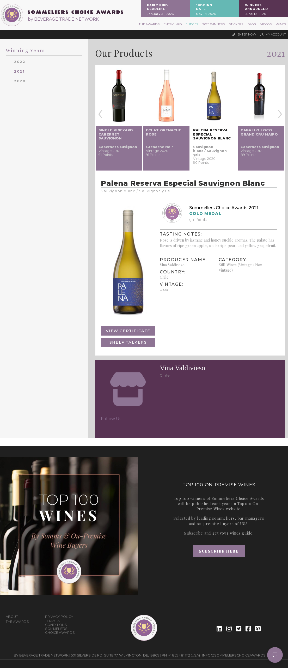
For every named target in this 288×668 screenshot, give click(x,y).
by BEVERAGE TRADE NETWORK (63, 19)
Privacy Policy (59, 617)
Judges (192, 24)
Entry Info (173, 24)
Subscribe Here (218, 551)
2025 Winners (213, 24)
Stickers (236, 24)
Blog (252, 24)
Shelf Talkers (128, 342)
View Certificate (128, 331)
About (12, 617)
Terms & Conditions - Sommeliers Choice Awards (60, 627)
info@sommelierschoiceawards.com (238, 655)
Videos (266, 24)
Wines (281, 24)
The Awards (149, 24)
